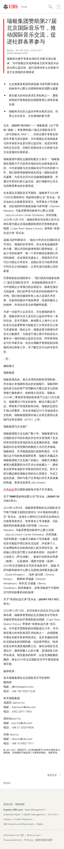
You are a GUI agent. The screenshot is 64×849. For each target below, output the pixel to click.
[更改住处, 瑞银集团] (20, 804)
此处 (11, 489)
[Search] (50, 7)
